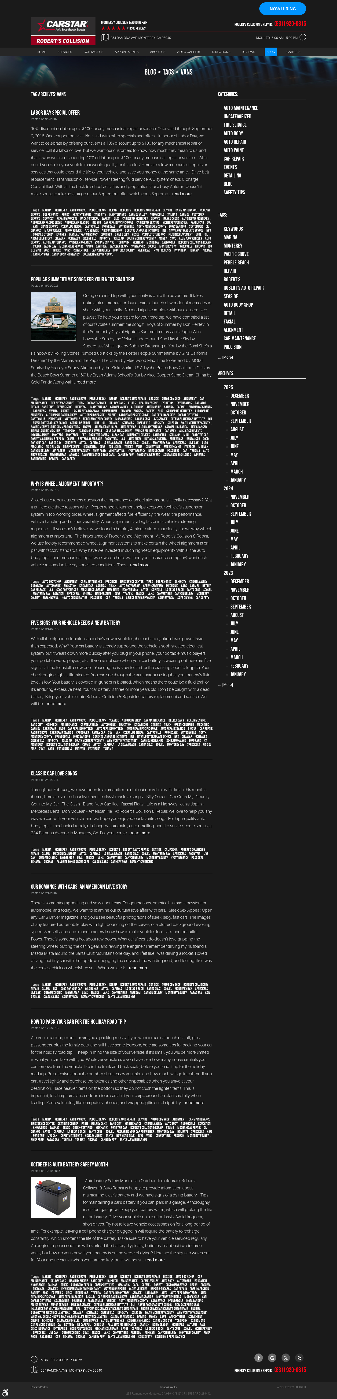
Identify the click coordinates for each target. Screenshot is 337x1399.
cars (184, 586)
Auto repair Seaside (77, 223)
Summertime (109, 411)
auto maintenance (54, 242)
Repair (113, 210)
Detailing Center (68, 1124)
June (235, 446)
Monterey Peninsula (175, 223)
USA (123, 439)
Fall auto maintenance (122, 1325)
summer (126, 411)
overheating (184, 403)
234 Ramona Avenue (91, 431)
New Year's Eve (125, 1136)
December (240, 396)
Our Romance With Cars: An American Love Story (79, 887)
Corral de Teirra (43, 235)
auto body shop (171, 399)
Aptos (89, 246)
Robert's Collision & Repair (194, 242)
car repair (49, 729)
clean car (118, 435)
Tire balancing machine (45, 431)
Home (41, 52)
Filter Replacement (180, 235)
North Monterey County (151, 227)
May (234, 455)
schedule (47, 1321)
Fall (202, 1325)
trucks (57, 250)
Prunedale (108, 227)
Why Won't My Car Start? (122, 741)
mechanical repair (71, 246)
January (238, 480)
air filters (58, 451)
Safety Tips (234, 192)
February (240, 556)
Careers (293, 52)
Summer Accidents (200, 407)
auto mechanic (48, 858)
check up (99, 1325)
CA (205, 741)
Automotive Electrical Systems (50, 1313)
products (38, 1289)
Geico (69, 1293)
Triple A (96, 1293)
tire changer (199, 427)
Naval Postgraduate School (186, 231)
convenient (195, 1317)
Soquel (152, 246)
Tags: (222, 215)
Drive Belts (122, 235)
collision (174, 435)
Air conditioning (112, 231)
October (238, 413)
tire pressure (71, 447)
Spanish (144, 1325)
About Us (157, 52)
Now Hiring (283, 9)
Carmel (184, 215)
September (196, 227)
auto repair (235, 142)
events (53, 411)
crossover (82, 733)
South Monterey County (141, 239)
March (237, 472)
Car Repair (234, 159)
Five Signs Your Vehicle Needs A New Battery (75, 622)
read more (182, 194)
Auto (164, 1293)
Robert (158, 1285)
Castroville (92, 227)
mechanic (172, 586)
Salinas (172, 215)
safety (106, 219)
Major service (53, 231)
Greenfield (89, 239)
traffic (128, 594)
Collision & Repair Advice (98, 254)
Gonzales (74, 239)
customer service (176, 1285)
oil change (91, 989)
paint (84, 1124)
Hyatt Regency (162, 250)
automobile (157, 215)
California (168, 242)
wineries (199, 455)
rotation (58, 594)
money (163, 239)
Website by (291, 1387)
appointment (177, 1317)
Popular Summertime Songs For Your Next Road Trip (82, 279)
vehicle (111, 1301)
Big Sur (96, 223)
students (70, 443)
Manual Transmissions (83, 235)
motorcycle (191, 1297)
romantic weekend (148, 455)
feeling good (64, 407)
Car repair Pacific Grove (118, 223)
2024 (228, 488)
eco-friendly (130, 590)
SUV (209, 223)
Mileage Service (81, 1305)
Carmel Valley (138, 215)
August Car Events (190, 431)
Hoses (135, 235)
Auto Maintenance (241, 108)
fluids (66, 215)
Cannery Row (41, 254)
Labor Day (50, 246)
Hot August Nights (155, 439)
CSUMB (37, 246)
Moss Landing (177, 227)
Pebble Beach (97, 210)
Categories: (228, 94)
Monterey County (124, 250)
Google (272, 1357)
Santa (109, 1136)
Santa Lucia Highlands (66, 254)
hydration (167, 403)
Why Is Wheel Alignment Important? (67, 484)
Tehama (194, 250)
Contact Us (93, 52)
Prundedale (62, 737)
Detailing (232, 176)
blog (116, 219)
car (185, 451)
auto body (137, 407)
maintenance (117, 215)
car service (158, 1301)
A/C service (92, 231)
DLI (164, 231)
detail (229, 313)
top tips (80, 1140)
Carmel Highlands (80, 242)
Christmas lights (71, 1136)
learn (194, 1285)
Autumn (192, 1325)
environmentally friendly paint (81, 1289)
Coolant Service (96, 403)
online (35, 1321)
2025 (228, 387)
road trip (194, 854)
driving (141, 1317)
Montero (138, 242)
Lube (198, 235)
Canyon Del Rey (101, 250)
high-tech (81, 407)
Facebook (258, 1357)
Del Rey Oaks (51, 215)
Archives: (226, 373)
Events (230, 167)
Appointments (127, 52)
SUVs (46, 250)
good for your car (67, 590)
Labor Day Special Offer (55, 112)
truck (112, 586)
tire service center (62, 403)
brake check (171, 219)
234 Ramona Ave (104, 242)
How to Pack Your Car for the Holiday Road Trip (78, 1021)
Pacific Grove (78, 210)
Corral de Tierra (71, 227)
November (240, 404)
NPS (208, 231)
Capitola (101, 246)
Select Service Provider (140, 598)
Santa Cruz (138, 246)
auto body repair (129, 586)
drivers (54, 459)
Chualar (60, 239)
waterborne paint (115, 1289)
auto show (134, 439)
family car (197, 223)
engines (61, 235)
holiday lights (94, 1136)
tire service (235, 125)
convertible (80, 250)
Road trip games (99, 435)
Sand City (100, 215)
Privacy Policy (39, 1387)
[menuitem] (41, 52)
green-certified (153, 586)
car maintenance (186, 210)
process (206, 1285)
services (48, 219)
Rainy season (160, 1325)
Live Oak (200, 246)
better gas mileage (90, 439)
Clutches (106, 235)
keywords (233, 229)
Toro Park (123, 242)
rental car (193, 439)
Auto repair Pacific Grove (46, 223)
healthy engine (82, 215)
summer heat (58, 455)
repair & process (67, 219)
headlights (90, 447)
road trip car (200, 435)
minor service (73, 231)
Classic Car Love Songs (54, 773)
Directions (221, 52)
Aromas (207, 250)
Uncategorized (237, 116)
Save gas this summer (119, 431)
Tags (168, 72)
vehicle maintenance (148, 431)
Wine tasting (117, 451)
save (173, 239)
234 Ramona (198, 1321)
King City (104, 239)
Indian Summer (40, 435)
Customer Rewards (122, 1317)
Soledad (119, 239)
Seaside (167, 210)
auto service (128, 427)
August (65, 411)
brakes (138, 411)
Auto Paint (234, 150)
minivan (203, 447)
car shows (39, 411)
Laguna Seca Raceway (86, 411)
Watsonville (126, 227)
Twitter (286, 1357)
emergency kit (172, 447)
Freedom (189, 447)
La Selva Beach (119, 246)
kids (209, 1132)
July (234, 438)
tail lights (115, 447)
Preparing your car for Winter (135, 1132)
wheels (87, 594)
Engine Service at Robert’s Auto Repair (164, 1309)
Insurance (81, 1293)
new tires (113, 590)
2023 (228, 573)
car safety (68, 459)
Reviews (248, 52)
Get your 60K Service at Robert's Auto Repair (111, 1309)
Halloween (151, 1293)
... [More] (225, 358)
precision (111, 581)
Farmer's (57, 1293)
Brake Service (49, 227)
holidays (182, 1132)
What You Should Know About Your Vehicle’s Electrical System (69, 1317)
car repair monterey (135, 219)
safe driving (38, 459)
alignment (190, 399)
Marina (46, 210)
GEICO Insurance (40, 1329)
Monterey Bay (167, 246)
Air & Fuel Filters (41, 239)
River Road (144, 250)
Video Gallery (189, 52)
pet (84, 435)
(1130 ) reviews (136, 28)
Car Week (170, 431)
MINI (186, 435)
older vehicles (138, 1289)
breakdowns (156, 451)
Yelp (299, 1357)
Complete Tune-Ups (153, 235)
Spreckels (185, 246)
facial (229, 322)
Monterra (153, 242)
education (70, 586)
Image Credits (168, 1387)
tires (80, 403)
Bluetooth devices (138, 435)
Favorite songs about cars (98, 455)
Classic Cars (100, 862)
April (235, 463)
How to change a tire (74, 598)
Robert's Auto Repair (147, 210)
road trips (111, 439)
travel (87, 427)
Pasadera (180, 250)
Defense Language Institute (142, 231)
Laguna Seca (142, 419)
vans (187, 72)
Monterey (61, 210)
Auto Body (233, 133)
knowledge (86, 586)
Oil (206, 235)
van (35, 227)
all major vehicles (190, 239)
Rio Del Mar (53, 447)
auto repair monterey (195, 219)
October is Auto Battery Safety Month (69, 1164)
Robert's (125, 210)
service (155, 219)
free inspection (199, 1289)
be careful (84, 1325)
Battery (69, 1325)
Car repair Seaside (147, 223)
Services (65, 52)
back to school (89, 219)
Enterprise (176, 439)
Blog (271, 52)
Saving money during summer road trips (55, 427)
